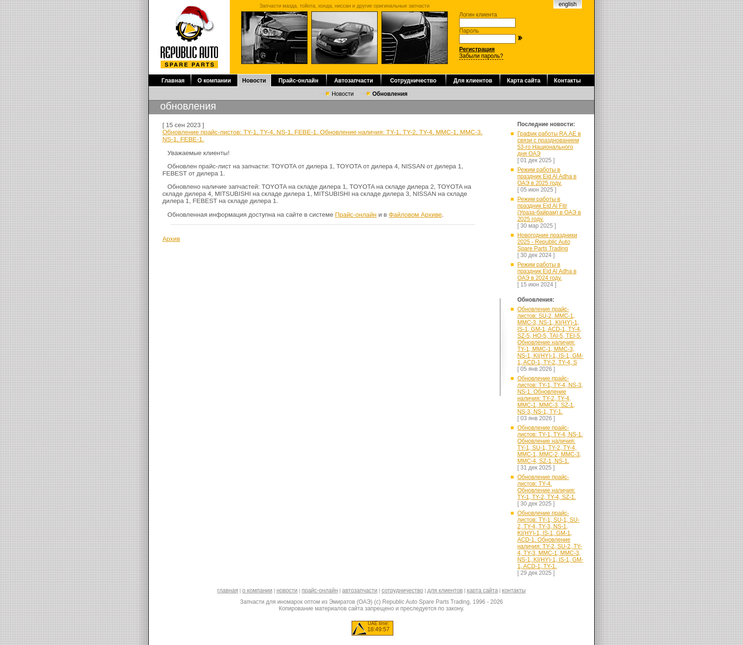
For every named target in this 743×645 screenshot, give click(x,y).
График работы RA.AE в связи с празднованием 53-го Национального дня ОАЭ (549, 143)
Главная (173, 80)
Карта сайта (524, 80)
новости (286, 590)
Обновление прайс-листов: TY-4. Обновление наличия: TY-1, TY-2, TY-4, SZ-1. (546, 487)
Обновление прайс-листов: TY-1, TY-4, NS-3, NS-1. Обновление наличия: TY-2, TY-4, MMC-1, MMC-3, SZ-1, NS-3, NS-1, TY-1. (550, 395)
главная (227, 590)
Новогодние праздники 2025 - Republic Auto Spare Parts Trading (547, 242)
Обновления (390, 94)
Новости (254, 80)
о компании (257, 590)
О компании (214, 80)
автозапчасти (359, 590)
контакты (514, 590)
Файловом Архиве (415, 214)
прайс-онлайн (320, 590)
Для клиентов (472, 80)
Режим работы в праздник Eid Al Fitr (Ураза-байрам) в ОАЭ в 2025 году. (549, 209)
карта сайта (482, 590)
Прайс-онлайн (298, 80)
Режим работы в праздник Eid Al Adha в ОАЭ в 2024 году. (547, 271)
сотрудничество (402, 590)
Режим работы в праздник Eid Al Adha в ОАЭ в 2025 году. (547, 176)
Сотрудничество (413, 80)
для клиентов (445, 590)
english (568, 4)
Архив (171, 238)
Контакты (567, 80)
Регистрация (477, 49)
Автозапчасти (353, 80)
